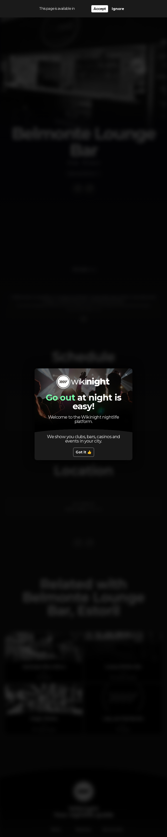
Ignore (118, 9)
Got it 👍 (84, 452)
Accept (100, 9)
